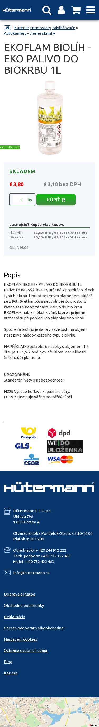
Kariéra (10, 673)
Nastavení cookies (20, 639)
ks (22, 200)
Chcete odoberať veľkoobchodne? (34, 628)
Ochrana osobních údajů (25, 650)
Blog (8, 661)
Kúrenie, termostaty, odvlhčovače (44, 28)
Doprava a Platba (19, 594)
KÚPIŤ (56, 199)
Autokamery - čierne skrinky (29, 33)
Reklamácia (14, 616)
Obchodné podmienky (24, 605)
